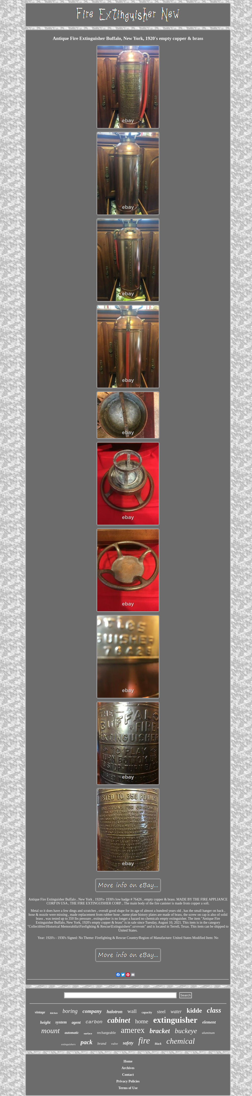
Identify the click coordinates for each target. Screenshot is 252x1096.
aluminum (208, 1033)
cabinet (118, 1020)
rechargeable (106, 1033)
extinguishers (68, 1044)
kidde (194, 1010)
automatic (72, 1033)
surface (88, 1033)
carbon (94, 1022)
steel (161, 1011)
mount (50, 1030)
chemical (180, 1041)
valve (114, 1043)
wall (132, 1011)
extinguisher (175, 1019)
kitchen (54, 1013)
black (158, 1043)
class (214, 1010)
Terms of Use (128, 1088)
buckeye (186, 1031)
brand (101, 1043)
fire (144, 1040)
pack (86, 1042)
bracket (160, 1031)
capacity (147, 1012)
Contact (128, 1075)
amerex (133, 1030)
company (92, 1011)
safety (128, 1043)
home (141, 1021)
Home (128, 1061)
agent (76, 1022)
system (61, 1022)
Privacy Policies (128, 1081)
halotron (114, 1011)
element (209, 1022)
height (45, 1022)
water (176, 1011)
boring (70, 1011)
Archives (128, 1068)
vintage (40, 1012)
